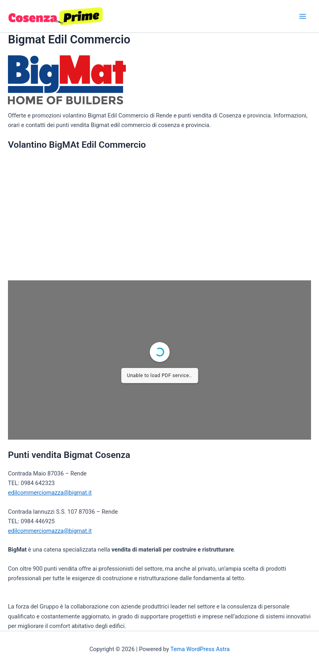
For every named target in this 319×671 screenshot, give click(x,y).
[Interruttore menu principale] (302, 16)
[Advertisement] (159, 214)
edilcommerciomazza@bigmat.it (50, 492)
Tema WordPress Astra (200, 649)
